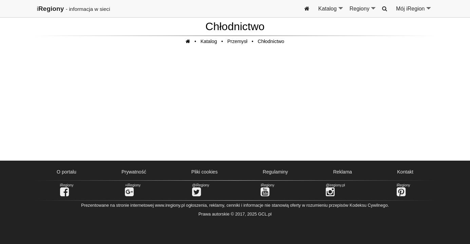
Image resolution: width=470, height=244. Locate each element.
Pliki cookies (204, 172)
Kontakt (405, 172)
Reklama (342, 172)
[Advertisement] (235, 106)
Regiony (363, 11)
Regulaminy (275, 172)
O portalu (66, 172)
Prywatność (133, 172)
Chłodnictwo (271, 41)
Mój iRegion (414, 11)
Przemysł (237, 41)
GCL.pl (265, 214)
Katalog (331, 11)
